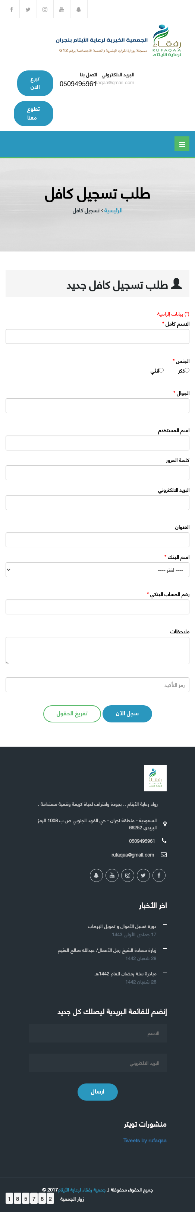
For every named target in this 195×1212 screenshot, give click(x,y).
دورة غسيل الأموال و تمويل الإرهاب (122, 925)
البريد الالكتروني (173, 489)
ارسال (97, 1090)
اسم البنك (176, 556)
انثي (155, 370)
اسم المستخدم (173, 430)
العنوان (182, 527)
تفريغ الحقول (72, 712)
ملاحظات (179, 631)
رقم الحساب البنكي (168, 594)
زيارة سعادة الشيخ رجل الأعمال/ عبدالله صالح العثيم (107, 949)
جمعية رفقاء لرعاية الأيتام (82, 1189)
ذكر (181, 370)
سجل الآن (127, 712)
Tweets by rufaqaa (145, 1140)
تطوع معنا (33, 112)
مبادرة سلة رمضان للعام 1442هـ (125, 973)
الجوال (181, 392)
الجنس (181, 360)
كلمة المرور (177, 459)
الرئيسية (113, 210)
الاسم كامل (175, 323)
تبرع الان (35, 82)
